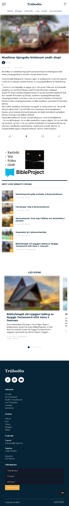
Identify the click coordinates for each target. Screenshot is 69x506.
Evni (7, 421)
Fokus (7, 424)
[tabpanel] (32, 310)
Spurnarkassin (56, 11)
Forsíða (8, 394)
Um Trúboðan (11, 402)
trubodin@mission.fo (14, 443)
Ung (37, 11)
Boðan (44, 11)
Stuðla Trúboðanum (13, 400)
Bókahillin (29, 11)
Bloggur (18, 11)
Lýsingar (8, 405)
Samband (9, 408)
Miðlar (7, 430)
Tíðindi (10, 11)
